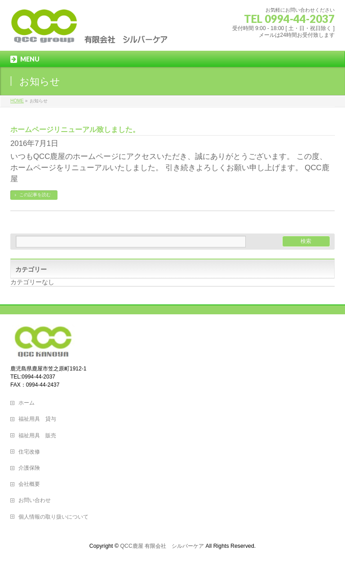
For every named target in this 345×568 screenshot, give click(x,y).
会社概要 (29, 484)
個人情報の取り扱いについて (53, 517)
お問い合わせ (34, 500)
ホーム (26, 403)
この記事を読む (35, 194)
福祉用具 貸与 (37, 419)
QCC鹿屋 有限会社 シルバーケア (162, 546)
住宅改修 (29, 452)
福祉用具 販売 (37, 435)
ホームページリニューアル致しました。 (75, 129)
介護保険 (29, 468)
